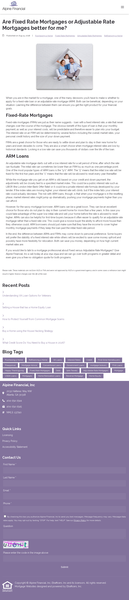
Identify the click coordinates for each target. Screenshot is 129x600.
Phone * (7, 503)
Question (8, 526)
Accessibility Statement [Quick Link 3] (14, 447)
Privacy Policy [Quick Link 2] (9, 441)
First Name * (9, 464)
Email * (7, 490)
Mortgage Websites (26, 586)
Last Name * (9, 477)
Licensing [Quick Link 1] (7, 435)
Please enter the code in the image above (25, 552)
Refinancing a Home (113, 35)
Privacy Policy (80, 520)
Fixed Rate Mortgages (65, 35)
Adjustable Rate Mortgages (89, 35)
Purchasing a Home (44, 35)
